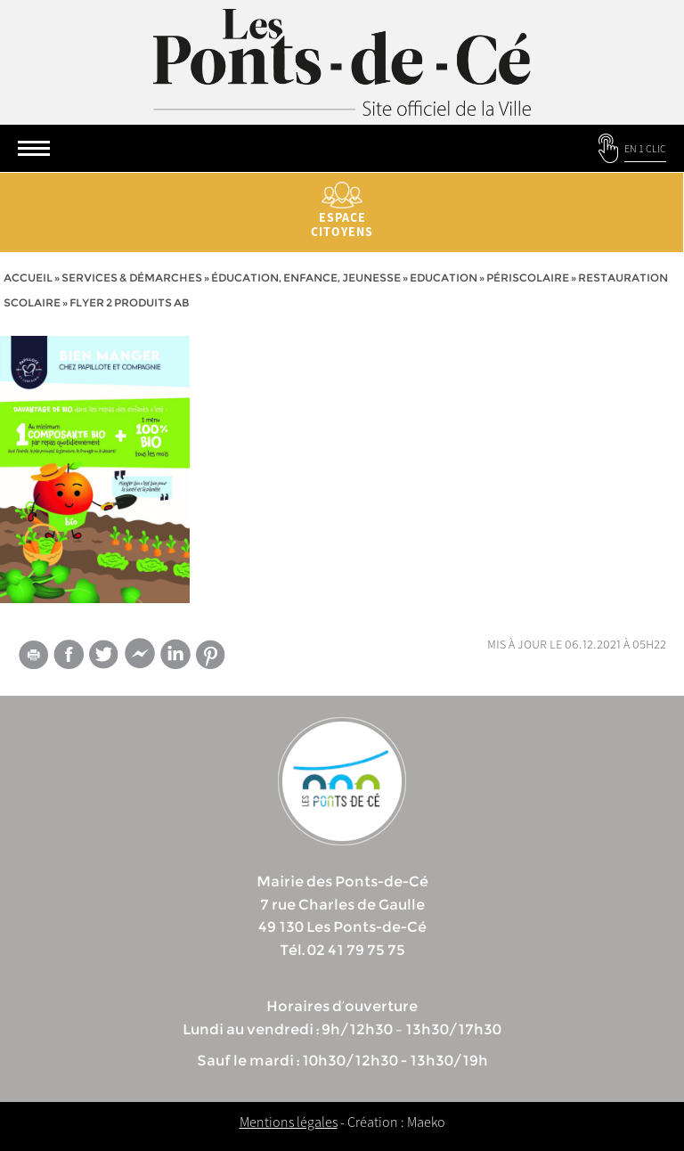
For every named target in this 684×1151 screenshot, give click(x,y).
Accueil (28, 277)
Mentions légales (289, 1122)
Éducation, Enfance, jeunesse (306, 277)
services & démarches (131, 277)
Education (443, 277)
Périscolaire (527, 277)
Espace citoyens (342, 211)
